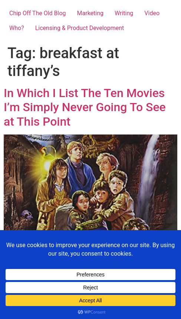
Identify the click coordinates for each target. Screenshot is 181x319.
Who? (16, 27)
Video (151, 13)
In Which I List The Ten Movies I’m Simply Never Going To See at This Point (85, 107)
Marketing (90, 13)
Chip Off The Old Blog (37, 13)
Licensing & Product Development (79, 27)
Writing (124, 13)
